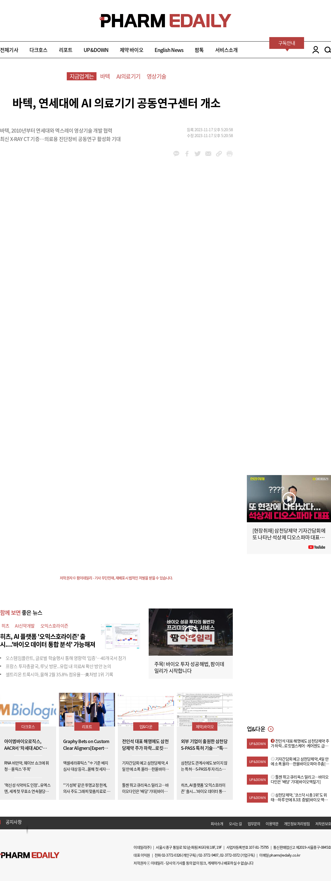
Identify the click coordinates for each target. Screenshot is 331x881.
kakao (176, 153)
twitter (197, 153)
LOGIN (314, 49)
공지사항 (14, 821)
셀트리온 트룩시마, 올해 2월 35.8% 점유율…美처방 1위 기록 (59, 674)
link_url (219, 153)
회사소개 (217, 823)
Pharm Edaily (29, 855)
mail (208, 153)
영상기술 (156, 76)
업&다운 (145, 726)
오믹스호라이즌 (54, 625)
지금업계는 (82, 76)
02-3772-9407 (208, 855)
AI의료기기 (128, 76)
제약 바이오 (131, 50)
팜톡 (199, 50)
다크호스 (38, 50)
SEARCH (328, 49)
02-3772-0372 (230, 855)
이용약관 (272, 823)
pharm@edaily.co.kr (284, 855)
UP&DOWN (96, 50)
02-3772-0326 (171, 855)
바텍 (105, 76)
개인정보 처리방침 (297, 823)
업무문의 (254, 823)
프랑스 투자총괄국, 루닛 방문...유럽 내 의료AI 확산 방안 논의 (58, 666)
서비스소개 (226, 50)
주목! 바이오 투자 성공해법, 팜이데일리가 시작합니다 (189, 667)
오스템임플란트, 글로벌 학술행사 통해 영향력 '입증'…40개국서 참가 (66, 658)
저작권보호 (323, 823)
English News (169, 50)
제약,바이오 (205, 726)
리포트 (66, 50)
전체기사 (9, 50)
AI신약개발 (25, 625)
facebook (187, 153)
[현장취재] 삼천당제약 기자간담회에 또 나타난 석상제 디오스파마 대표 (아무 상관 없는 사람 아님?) (288, 537)
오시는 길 (235, 823)
